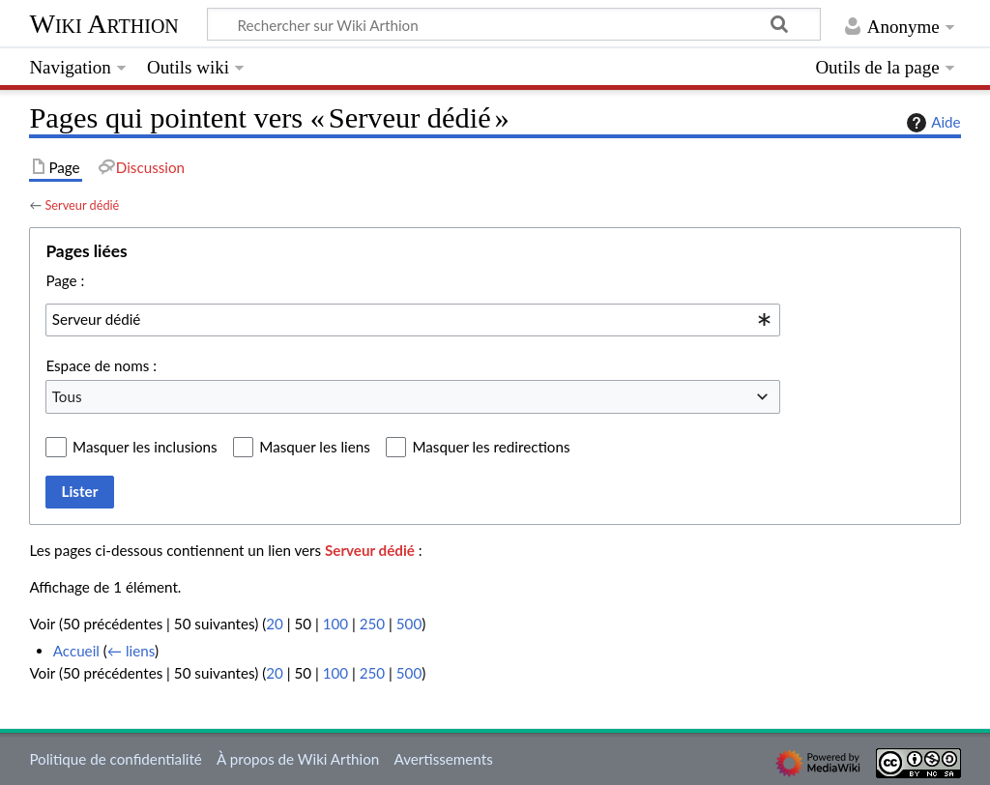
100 (335, 623)
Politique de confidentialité (115, 759)
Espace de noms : (101, 365)
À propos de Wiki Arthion (298, 759)
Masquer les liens (314, 446)
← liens (131, 650)
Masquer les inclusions (145, 446)
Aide (931, 122)
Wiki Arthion (103, 24)
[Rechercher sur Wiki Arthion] (514, 24)
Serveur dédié (81, 205)
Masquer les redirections (490, 446)
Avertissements (442, 759)
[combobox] (412, 320)
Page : (64, 280)
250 (372, 623)
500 (409, 623)
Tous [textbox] (67, 396)
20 (274, 623)
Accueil (76, 650)
